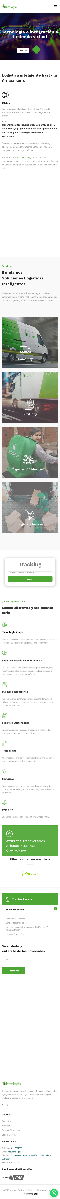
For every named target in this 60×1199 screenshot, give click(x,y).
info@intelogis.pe (15, 1152)
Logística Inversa (9, 1135)
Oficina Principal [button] (15, 909)
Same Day (25, 359)
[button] (54, 1193)
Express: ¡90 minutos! (28, 469)
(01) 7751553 (16, 1148)
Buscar (30, 579)
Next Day (30, 414)
